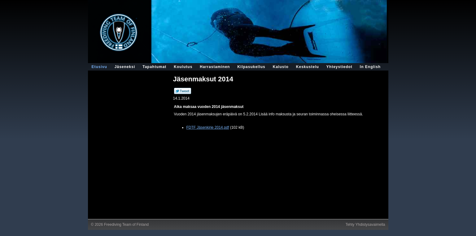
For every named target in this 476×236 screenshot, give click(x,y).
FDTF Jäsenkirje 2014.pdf (207, 127)
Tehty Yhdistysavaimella (365, 224)
